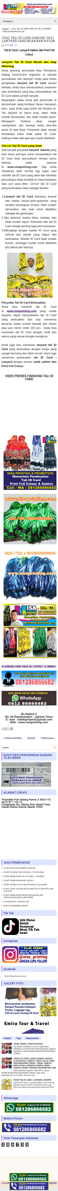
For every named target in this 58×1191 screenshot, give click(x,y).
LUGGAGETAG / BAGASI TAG (16, 901)
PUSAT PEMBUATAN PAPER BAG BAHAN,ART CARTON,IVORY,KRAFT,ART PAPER (23, 896)
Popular (7, 1038)
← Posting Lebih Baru (12, 738)
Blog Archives (32, 1038)
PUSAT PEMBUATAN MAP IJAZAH (18, 880)
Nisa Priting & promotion (15, 976)
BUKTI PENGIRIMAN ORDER (15, 906)
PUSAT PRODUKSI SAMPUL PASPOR (19, 868)
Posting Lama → (48, 738)
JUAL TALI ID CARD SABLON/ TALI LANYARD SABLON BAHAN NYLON (28, 39)
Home (5, 29)
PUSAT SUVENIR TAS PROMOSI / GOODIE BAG (23, 872)
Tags (19, 1038)
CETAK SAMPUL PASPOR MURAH (28, 1044)
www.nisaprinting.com (22, 311)
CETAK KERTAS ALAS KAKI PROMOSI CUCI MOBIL (25, 884)
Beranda (31, 738)
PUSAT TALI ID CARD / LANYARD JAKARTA (32, 1080)
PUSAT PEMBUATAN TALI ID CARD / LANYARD (23, 876)
